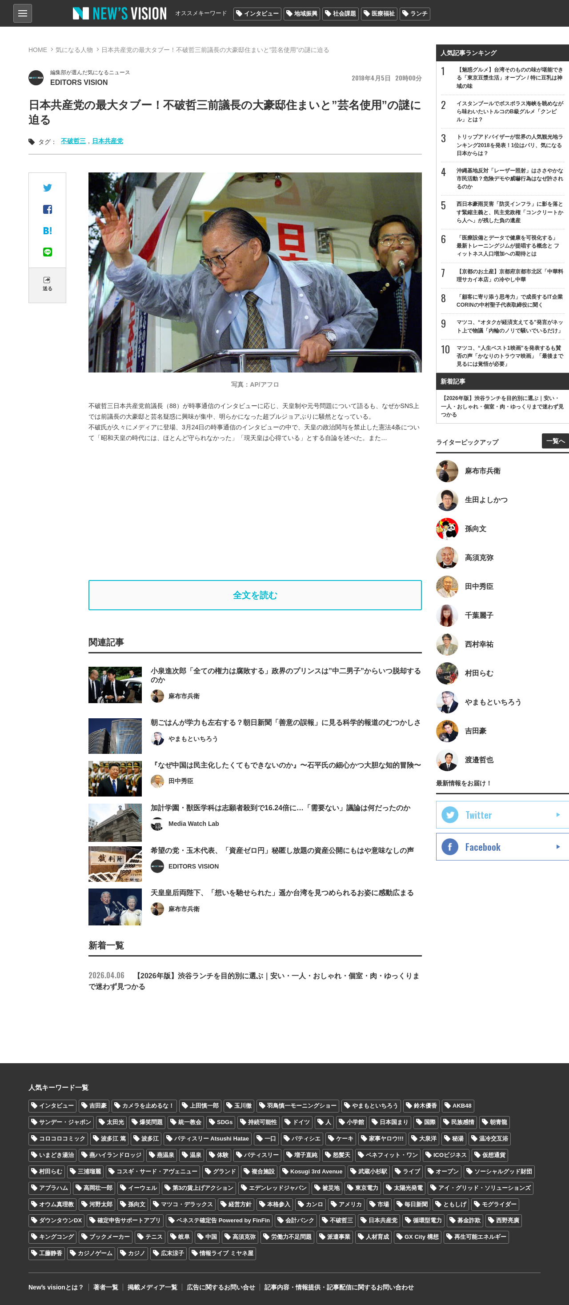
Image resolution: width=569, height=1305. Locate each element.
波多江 (150, 1138)
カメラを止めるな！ (148, 1105)
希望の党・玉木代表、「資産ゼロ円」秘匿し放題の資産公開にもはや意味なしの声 (282, 871)
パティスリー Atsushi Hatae (211, 1138)
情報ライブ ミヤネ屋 (226, 1253)
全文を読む (255, 595)
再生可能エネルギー (480, 1236)
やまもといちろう (375, 1105)
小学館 (355, 1122)
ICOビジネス (450, 1155)
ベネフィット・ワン (392, 1155)
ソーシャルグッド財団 (503, 1171)
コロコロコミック (62, 1138)
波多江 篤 (113, 1138)
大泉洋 (428, 1138)
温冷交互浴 (493, 1138)
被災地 (331, 1188)
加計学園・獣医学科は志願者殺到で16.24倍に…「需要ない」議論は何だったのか (280, 829)
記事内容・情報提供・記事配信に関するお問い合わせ (339, 1287)
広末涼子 (172, 1253)
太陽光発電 (408, 1188)
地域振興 (305, 13)
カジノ (136, 1253)
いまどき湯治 (56, 1155)
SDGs (224, 1122)
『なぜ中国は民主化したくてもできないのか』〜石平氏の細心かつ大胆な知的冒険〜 (286, 786)
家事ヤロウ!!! (386, 1138)
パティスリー (261, 1155)
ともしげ (454, 1204)
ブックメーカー (109, 1236)
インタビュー (261, 13)
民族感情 (462, 1122)
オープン (447, 1171)
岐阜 (184, 1236)
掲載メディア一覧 (152, 1287)
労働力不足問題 (291, 1236)
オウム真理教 (56, 1204)
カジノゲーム (95, 1253)
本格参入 (278, 1204)
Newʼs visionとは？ (56, 1287)
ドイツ (301, 1122)
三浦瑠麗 (89, 1171)
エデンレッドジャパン (278, 1188)
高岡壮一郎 (98, 1188)
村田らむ (50, 1171)
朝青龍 (498, 1122)
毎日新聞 (416, 1204)
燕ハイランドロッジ (115, 1155)
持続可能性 (262, 1122)
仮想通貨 (493, 1155)
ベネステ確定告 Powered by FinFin (223, 1220)
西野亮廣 (507, 1220)
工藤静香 (50, 1253)
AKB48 (462, 1105)
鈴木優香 (425, 1105)
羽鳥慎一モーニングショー (302, 1105)
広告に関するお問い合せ (221, 1287)
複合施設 (263, 1171)
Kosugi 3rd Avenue (316, 1171)
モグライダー (499, 1204)
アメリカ (350, 1204)
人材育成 (377, 1236)
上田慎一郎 (204, 1105)
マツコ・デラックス (187, 1204)
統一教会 (189, 1122)
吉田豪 (98, 1105)
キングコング (56, 1236)
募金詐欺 (469, 1220)
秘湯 (458, 1138)
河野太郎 (100, 1204)
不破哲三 (73, 140)
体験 (222, 1155)
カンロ (314, 1204)
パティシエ (306, 1138)
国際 (430, 1122)
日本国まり (394, 1122)
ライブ (411, 1171)
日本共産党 (107, 140)
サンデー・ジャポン (65, 1122)
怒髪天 (341, 1155)
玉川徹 (243, 1105)
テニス (154, 1236)
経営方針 (240, 1204)
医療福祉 (383, 13)
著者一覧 (105, 1287)
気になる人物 (74, 49)
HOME (37, 49)
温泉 (195, 1155)
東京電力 (366, 1188)
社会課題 (344, 13)
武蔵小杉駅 (372, 1171)
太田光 (115, 1122)
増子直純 (305, 1155)
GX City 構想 (422, 1236)
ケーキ (344, 1138)
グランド (224, 1171)
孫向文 (136, 1204)
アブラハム (53, 1188)
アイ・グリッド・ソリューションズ (484, 1188)
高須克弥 (244, 1236)
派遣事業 (338, 1236)
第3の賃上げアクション (202, 1188)
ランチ (419, 13)
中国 (211, 1236)
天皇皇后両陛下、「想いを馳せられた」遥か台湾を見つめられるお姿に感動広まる (282, 913)
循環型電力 (427, 1220)
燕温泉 (165, 1155)
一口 (270, 1138)
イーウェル (142, 1188)
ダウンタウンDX (60, 1220)
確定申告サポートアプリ (129, 1220)
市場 (383, 1204)
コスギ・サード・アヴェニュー (156, 1171)
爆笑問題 (151, 1122)
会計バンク (299, 1220)
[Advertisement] (261, 511)
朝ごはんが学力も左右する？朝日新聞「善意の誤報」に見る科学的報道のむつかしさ (286, 743)
